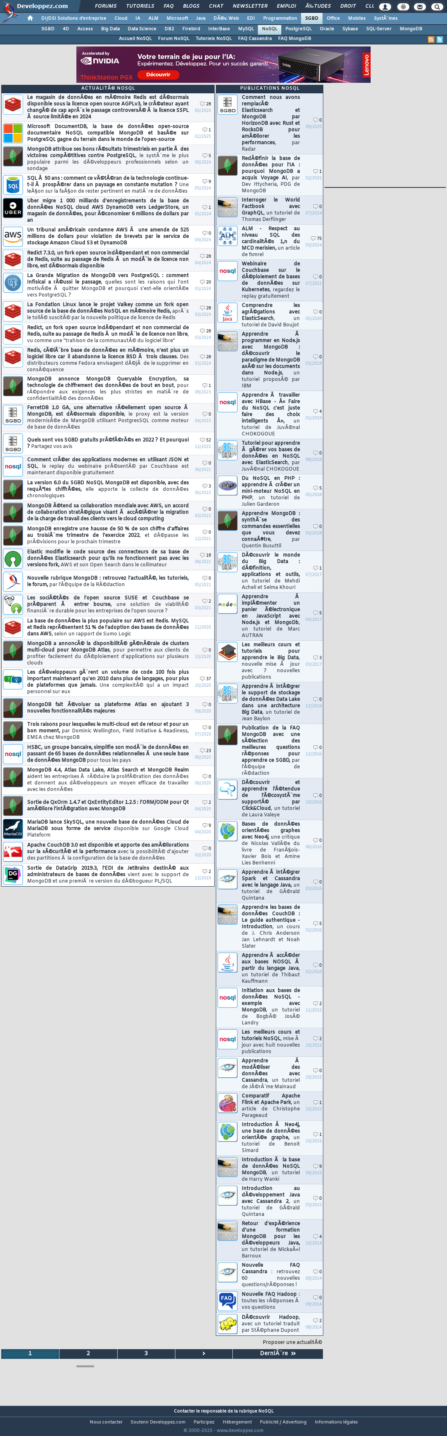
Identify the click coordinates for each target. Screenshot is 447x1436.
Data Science (142, 29)
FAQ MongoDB (294, 39)
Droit (347, 6)
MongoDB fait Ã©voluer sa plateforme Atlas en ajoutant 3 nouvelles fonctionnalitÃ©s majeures (108, 708)
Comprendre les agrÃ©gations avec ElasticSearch (271, 315)
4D (66, 29)
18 (205, 555)
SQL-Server (379, 29)
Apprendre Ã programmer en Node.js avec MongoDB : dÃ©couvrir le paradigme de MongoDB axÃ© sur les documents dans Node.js (271, 360)
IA (137, 18)
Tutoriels (140, 6)
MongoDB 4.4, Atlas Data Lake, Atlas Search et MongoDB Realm (108, 780)
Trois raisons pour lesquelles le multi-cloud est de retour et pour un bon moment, (108, 731)
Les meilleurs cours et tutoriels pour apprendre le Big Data (271, 661)
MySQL (246, 29)
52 (205, 440)
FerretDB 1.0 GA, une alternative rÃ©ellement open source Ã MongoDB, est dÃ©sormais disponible (108, 418)
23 (205, 751)
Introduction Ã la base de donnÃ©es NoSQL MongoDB (271, 1170)
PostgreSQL (298, 29)
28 (205, 104)
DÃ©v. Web (226, 18)
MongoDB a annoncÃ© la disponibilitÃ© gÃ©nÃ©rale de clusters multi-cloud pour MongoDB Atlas (108, 653)
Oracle (327, 29)
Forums (105, 6)
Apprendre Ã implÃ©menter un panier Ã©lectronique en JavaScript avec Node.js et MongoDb (271, 616)
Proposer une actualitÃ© (292, 1342)
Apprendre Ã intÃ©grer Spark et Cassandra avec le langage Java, (271, 885)
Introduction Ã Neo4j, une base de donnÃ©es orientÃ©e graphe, (271, 1138)
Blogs (191, 6)
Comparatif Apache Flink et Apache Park (271, 1106)
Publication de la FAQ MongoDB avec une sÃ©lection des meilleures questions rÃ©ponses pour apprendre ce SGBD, (271, 751)
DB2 (169, 29)
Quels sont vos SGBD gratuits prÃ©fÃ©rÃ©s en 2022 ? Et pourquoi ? (108, 443)
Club (372, 6)
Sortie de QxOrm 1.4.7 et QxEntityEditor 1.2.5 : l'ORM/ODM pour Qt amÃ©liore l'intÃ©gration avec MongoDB (108, 805)
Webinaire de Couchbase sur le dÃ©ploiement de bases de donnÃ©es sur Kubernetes (271, 280)
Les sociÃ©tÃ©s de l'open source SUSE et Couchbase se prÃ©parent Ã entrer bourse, (108, 604)
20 (205, 282)
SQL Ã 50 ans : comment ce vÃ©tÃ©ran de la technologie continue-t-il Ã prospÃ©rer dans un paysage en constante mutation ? (108, 185)
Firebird (191, 29)
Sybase (350, 29)
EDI (251, 18)
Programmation (280, 18)
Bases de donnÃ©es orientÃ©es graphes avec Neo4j (271, 843)
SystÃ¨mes (386, 18)
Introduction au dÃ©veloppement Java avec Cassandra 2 (271, 1202)
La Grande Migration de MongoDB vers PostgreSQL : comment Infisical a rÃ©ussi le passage (108, 286)
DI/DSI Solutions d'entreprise (73, 18)
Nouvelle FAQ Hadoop (271, 1301)
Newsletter (250, 6)
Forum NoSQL (173, 39)
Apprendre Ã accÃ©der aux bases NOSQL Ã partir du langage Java (271, 968)
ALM (153, 18)
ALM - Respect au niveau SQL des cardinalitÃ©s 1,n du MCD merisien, (271, 242)
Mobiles (357, 18)
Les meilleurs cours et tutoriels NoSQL (271, 1042)
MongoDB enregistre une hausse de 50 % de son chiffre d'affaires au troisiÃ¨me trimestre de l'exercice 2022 (108, 535)
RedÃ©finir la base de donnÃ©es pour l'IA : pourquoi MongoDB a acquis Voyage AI (271, 175)
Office (333, 18)
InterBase (219, 29)
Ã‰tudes (318, 6)
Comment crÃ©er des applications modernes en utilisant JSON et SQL (108, 466)
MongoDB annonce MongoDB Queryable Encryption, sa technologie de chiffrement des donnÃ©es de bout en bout (108, 389)
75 (316, 239)
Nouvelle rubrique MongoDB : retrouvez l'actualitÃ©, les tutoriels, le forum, (108, 581)
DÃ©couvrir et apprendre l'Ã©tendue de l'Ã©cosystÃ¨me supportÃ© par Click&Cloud (271, 799)
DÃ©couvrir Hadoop (271, 1324)
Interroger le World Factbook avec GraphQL (271, 210)
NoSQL (269, 29)
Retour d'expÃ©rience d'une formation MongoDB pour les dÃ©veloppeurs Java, (271, 1240)
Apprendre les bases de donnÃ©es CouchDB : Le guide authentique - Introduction (271, 927)
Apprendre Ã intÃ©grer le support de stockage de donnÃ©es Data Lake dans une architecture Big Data (271, 702)
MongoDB (411, 29)
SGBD (311, 18)
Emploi (286, 6)
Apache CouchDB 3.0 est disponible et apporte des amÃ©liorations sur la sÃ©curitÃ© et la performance (108, 852)
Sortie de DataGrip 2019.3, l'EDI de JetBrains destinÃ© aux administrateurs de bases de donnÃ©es (108, 875)
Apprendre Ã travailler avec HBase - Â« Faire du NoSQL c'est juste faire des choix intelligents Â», (271, 414)
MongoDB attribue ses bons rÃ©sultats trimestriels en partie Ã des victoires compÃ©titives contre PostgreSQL (108, 159)
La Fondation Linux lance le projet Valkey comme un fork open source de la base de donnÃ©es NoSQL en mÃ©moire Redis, (108, 311)
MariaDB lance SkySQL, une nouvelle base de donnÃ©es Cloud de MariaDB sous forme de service (108, 829)
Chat (216, 6)
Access (85, 29)
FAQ (168, 6)
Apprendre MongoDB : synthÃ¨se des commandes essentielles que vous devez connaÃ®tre (271, 530)
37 (205, 679)
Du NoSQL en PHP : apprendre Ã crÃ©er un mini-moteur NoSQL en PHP (271, 491)
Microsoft (177, 18)
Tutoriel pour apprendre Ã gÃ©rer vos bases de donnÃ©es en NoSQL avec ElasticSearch (271, 456)
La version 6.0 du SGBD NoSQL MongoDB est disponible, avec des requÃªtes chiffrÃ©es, (108, 489)
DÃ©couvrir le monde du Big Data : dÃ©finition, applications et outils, (271, 571)
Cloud (120, 18)
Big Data (110, 29)
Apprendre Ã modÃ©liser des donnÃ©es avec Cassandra (271, 1074)
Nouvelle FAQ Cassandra (271, 1275)
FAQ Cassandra (255, 39)
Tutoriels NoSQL (214, 39)
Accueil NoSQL (135, 39)
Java (200, 18)
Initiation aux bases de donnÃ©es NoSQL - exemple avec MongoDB (271, 1007)
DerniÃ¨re (278, 1354)
